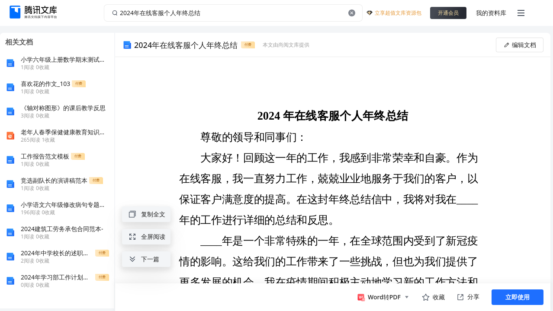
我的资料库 (491, 13)
